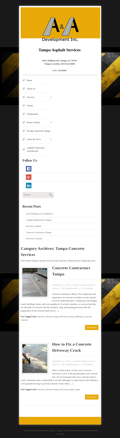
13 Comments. (87, 288)
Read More (92, 327)
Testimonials (32, 114)
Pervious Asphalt (33, 226)
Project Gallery (39, 122)
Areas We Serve (39, 139)
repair (77, 389)
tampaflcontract (71, 288)
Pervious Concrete (34, 238)
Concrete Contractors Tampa (38, 232)
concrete (40, 316)
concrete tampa (52, 316)
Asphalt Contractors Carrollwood (36, 149)
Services (39, 97)
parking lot (80, 316)
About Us (31, 88)
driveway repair (67, 316)
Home (29, 80)
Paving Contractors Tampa (38, 131)
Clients (30, 105)
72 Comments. (87, 364)
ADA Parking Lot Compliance (39, 213)
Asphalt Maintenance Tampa (38, 220)
